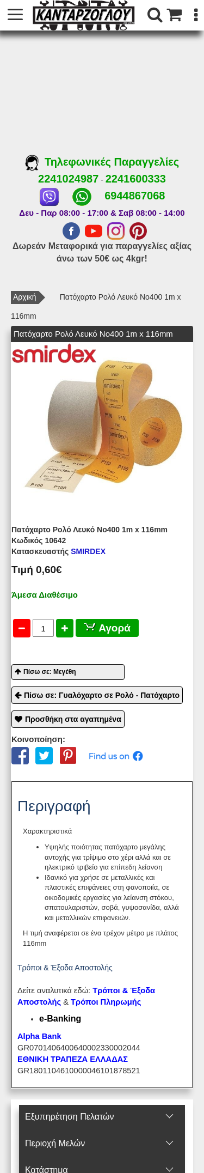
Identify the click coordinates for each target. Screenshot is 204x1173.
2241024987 (68, 179)
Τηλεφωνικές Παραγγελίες (102, 162)
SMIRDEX (58, 551)
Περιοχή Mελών (55, 1143)
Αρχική (24, 297)
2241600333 (136, 179)
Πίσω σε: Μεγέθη (49, 672)
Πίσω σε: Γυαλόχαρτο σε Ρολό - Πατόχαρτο (102, 695)
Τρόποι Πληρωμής (106, 1002)
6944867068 (134, 196)
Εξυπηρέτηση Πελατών (69, 1116)
